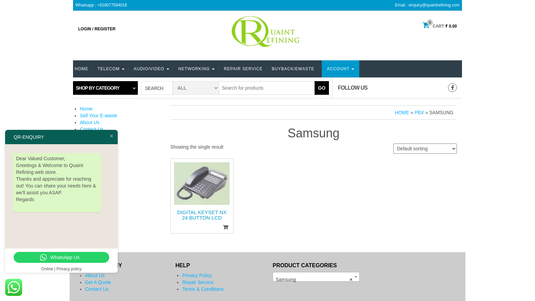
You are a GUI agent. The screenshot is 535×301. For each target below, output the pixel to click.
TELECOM (111, 68)
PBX (419, 112)
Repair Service (243, 68)
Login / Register (96, 29)
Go (322, 88)
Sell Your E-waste (98, 115)
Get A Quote (98, 282)
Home (81, 68)
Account (340, 68)
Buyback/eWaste (293, 68)
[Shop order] (425, 149)
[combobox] (316, 277)
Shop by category (97, 88)
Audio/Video (151, 68)
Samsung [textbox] (314, 279)
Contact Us (91, 129)
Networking (196, 68)
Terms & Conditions (202, 289)
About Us (90, 122)
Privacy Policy (197, 275)
